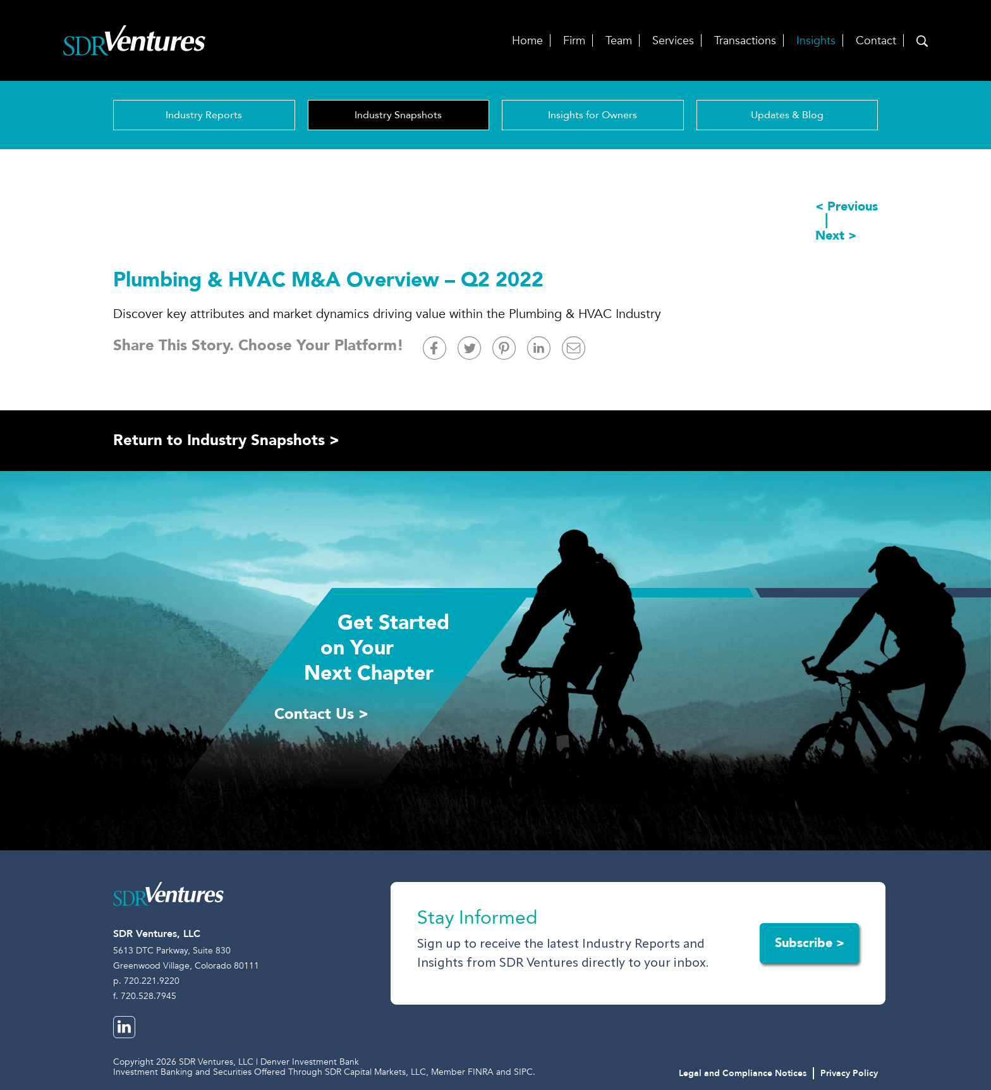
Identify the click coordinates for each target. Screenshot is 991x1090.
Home (527, 41)
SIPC (523, 1072)
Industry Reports (204, 115)
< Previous (846, 207)
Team (618, 41)
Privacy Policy (849, 1073)
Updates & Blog (787, 115)
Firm (574, 41)
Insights (816, 41)
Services (673, 41)
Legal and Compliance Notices (742, 1073)
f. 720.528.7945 (144, 996)
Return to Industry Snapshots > (226, 440)
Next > (835, 236)
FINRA (481, 1072)
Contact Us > (321, 714)
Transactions (745, 41)
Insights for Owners (592, 115)
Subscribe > (809, 943)
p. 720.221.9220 (146, 981)
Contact (876, 41)
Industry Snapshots (398, 115)
